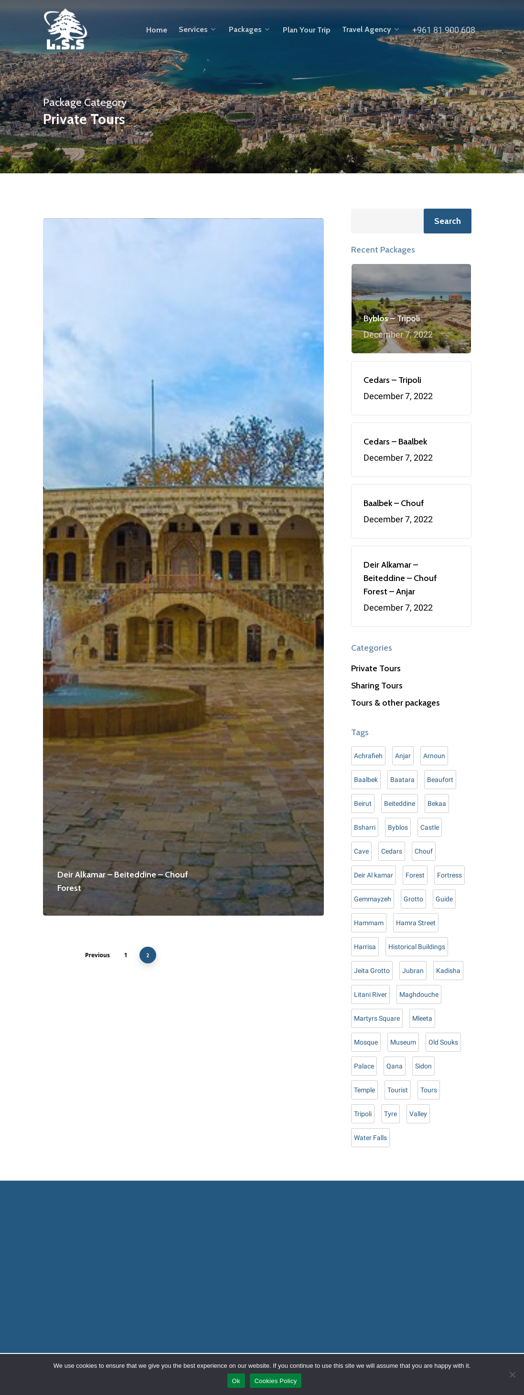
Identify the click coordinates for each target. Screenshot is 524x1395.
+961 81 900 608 (443, 30)
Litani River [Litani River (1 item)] (370, 994)
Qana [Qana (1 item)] (394, 1066)
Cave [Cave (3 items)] (361, 851)
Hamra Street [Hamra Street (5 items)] (416, 923)
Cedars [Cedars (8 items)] (391, 851)
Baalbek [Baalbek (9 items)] (366, 779)
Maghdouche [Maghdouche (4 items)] (418, 994)
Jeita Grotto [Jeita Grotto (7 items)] (372, 970)
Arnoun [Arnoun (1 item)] (434, 756)
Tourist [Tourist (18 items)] (397, 1090)
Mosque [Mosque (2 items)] (366, 1042)
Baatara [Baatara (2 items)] (402, 779)
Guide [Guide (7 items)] (444, 899)
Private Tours (376, 668)
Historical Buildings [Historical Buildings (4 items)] (416, 947)
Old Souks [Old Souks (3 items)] (443, 1042)
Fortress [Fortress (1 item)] (449, 875)
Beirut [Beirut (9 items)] (363, 803)
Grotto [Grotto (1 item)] (413, 899)
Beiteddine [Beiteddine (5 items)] (399, 803)
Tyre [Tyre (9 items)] (390, 1114)
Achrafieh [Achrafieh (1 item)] (368, 756)
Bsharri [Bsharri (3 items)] (364, 827)
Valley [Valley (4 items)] (418, 1114)
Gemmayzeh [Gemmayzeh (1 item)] (372, 899)
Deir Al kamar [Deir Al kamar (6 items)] (373, 875)
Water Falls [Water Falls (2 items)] (370, 1137)
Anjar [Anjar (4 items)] (403, 756)
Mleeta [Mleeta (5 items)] (422, 1018)
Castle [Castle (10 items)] (429, 827)
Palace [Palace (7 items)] (364, 1066)
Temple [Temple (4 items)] (364, 1090)
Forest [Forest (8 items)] (415, 875)
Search (447, 221)
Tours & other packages (395, 703)
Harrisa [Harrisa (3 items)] (365, 947)
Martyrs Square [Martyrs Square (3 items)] (377, 1018)
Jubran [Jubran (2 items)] (413, 970)
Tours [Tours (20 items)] (428, 1090)
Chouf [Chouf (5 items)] (424, 851)
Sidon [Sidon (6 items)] (423, 1066)
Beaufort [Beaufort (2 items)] (440, 779)
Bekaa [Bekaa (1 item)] (437, 803)
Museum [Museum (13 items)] (403, 1042)
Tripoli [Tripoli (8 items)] (363, 1114)
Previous (97, 955)
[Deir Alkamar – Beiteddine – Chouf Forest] (183, 567)
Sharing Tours (377, 685)
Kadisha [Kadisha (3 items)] (448, 970)
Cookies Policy (276, 1380)
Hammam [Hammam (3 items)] (369, 923)
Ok (236, 1380)
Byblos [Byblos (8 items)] (398, 827)
